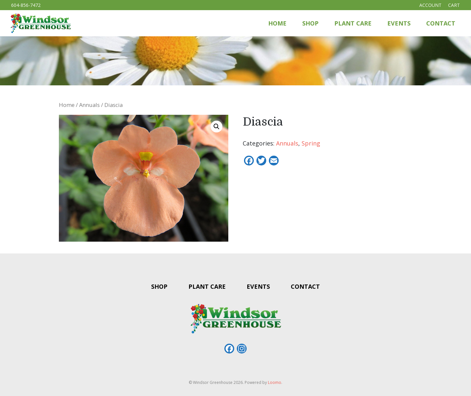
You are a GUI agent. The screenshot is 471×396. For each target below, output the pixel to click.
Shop (310, 23)
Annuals (89, 105)
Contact (440, 23)
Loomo (274, 382)
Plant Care (353, 23)
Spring (311, 143)
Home (277, 23)
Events (398, 23)
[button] (216, 126)
